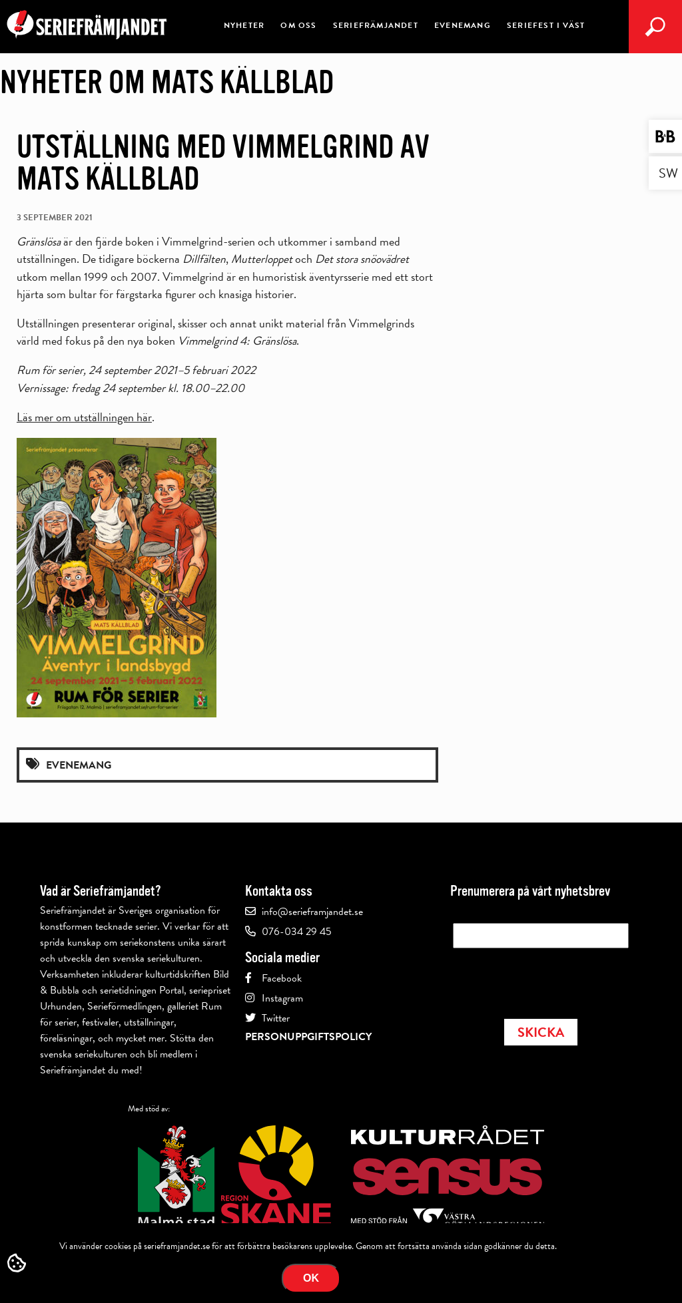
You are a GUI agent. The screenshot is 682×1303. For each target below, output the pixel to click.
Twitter (276, 1018)
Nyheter (244, 25)
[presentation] (554, 980)
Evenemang (462, 25)
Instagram (282, 998)
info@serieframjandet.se (312, 912)
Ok (311, 1278)
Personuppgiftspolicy (308, 1037)
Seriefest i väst (546, 25)
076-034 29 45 (297, 932)
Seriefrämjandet (375, 25)
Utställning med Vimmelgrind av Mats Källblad (223, 163)
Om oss (298, 25)
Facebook (282, 978)
